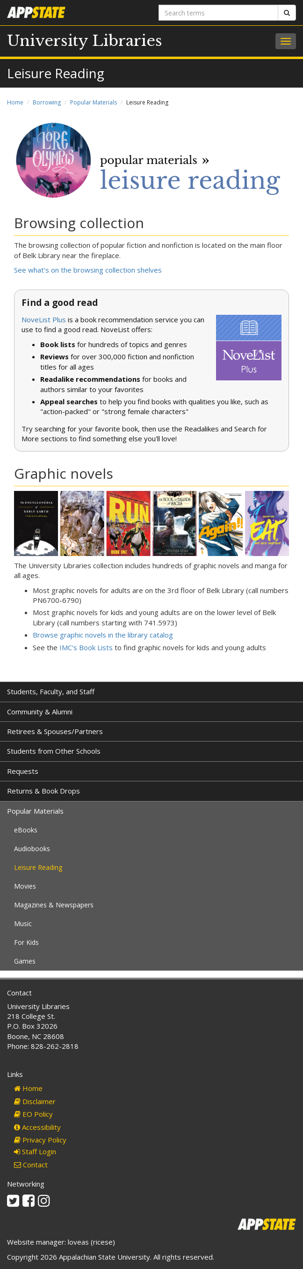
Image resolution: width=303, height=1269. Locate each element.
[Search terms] (218, 13)
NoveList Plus (44, 319)
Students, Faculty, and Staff (50, 691)
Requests (22, 771)
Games (25, 961)
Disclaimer (35, 1101)
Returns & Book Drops (43, 790)
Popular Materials (93, 102)
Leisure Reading (38, 867)
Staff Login (35, 1151)
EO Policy (33, 1114)
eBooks (25, 829)
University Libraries (84, 40)
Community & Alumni (39, 711)
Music (23, 923)
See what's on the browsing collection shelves (88, 270)
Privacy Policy (40, 1139)
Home (15, 102)
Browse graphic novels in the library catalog (103, 634)
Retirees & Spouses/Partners (55, 731)
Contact (31, 1164)
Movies (25, 886)
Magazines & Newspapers (54, 904)
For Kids (26, 942)
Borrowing (47, 102)
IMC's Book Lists (86, 647)
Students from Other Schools (54, 751)
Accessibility (37, 1127)
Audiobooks (32, 848)
